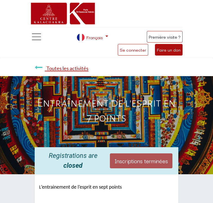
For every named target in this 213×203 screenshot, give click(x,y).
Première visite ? (165, 36)
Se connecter (133, 49)
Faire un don (169, 49)
